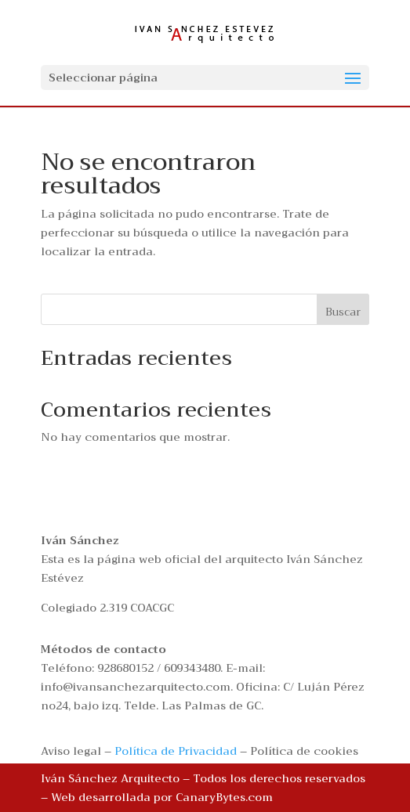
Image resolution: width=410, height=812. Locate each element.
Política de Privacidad (175, 751)
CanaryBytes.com (224, 797)
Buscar (343, 311)
